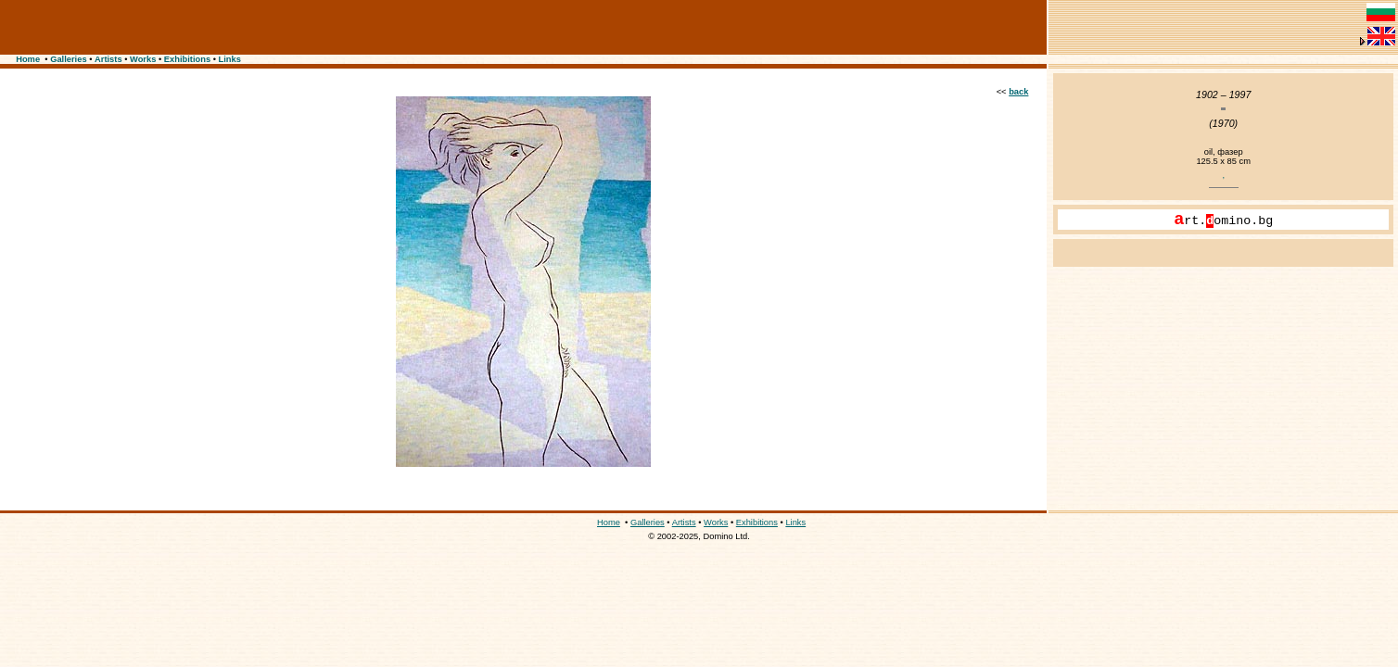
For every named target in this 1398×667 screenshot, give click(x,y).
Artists (108, 59)
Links (230, 59)
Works (143, 59)
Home (28, 59)
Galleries (68, 59)
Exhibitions (187, 59)
